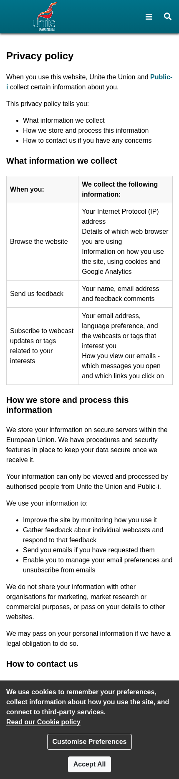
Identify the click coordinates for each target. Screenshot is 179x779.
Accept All (89, 764)
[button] (149, 16)
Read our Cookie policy (43, 722)
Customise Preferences (90, 741)
